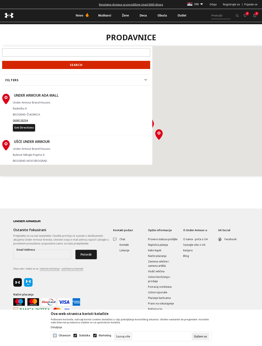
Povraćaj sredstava (160, 287)
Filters (11, 80)
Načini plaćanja (157, 256)
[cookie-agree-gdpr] (200, 336)
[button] (148, 126)
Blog (186, 256)
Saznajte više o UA (194, 245)
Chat (122, 239)
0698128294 (20, 120)
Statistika (84, 335)
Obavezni (64, 335)
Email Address (25, 250)
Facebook (231, 239)
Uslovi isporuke (157, 292)
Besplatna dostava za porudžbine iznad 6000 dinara (131, 4)
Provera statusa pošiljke (163, 239)
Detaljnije (56, 327)
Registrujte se (231, 4)
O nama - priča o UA (195, 239)
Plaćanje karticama (159, 298)
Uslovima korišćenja (50, 268)
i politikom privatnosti (72, 268)
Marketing (105, 335)
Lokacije (124, 250)
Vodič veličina (156, 271)
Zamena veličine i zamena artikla (158, 264)
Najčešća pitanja (158, 245)
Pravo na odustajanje (161, 303)
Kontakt (124, 245)
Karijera (188, 250)
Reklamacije (155, 309)
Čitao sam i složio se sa (48, 269)
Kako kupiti (154, 250)
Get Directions (24, 127)
